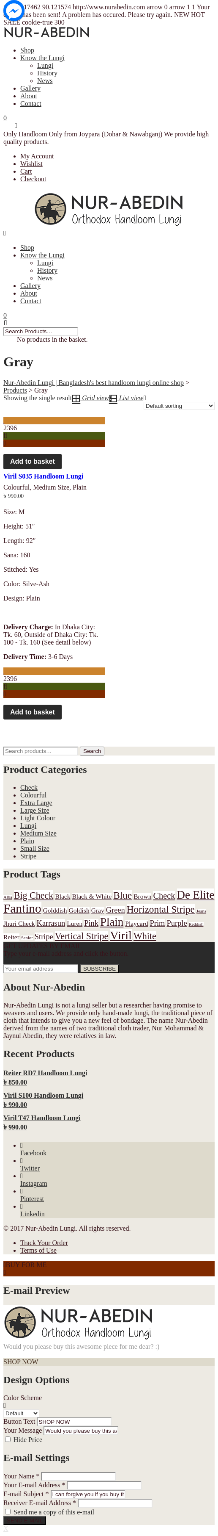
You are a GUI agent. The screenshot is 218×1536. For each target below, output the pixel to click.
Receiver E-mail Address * (39, 1502)
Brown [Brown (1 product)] (142, 896)
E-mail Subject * (26, 1493)
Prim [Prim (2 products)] (157, 923)
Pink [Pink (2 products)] (91, 923)
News (44, 80)
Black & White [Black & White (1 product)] (92, 896)
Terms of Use (38, 1250)
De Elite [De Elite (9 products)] (196, 894)
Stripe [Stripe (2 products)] (44, 937)
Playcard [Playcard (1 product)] (136, 923)
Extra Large (36, 802)
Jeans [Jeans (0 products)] (201, 911)
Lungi (45, 65)
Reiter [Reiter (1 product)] (11, 937)
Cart (26, 171)
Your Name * (21, 1476)
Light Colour (37, 818)
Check (29, 787)
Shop (27, 50)
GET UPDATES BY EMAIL (42, 945)
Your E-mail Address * (34, 1485)
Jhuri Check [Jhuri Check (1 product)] (19, 923)
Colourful (16, 487)
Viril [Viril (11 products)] (121, 935)
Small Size (34, 848)
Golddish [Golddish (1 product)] (55, 910)
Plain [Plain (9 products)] (111, 922)
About (28, 96)
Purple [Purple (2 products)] (176, 923)
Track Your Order (44, 1242)
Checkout (33, 179)
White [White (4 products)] (145, 936)
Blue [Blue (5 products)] (122, 895)
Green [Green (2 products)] (115, 910)
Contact (30, 103)
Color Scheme (22, 1397)
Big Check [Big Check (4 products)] (34, 895)
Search (92, 751)
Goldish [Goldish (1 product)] (79, 910)
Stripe (28, 856)
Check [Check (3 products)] (164, 895)
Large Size (34, 810)
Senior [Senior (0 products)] (27, 937)
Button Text (19, 1421)
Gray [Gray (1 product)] (97, 910)
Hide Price (28, 1439)
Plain (80, 487)
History (47, 73)
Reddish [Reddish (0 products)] (196, 924)
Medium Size (51, 487)
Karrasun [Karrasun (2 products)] (51, 923)
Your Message (22, 1430)
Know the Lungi (42, 57)
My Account (37, 156)
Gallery (30, 88)
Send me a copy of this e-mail (54, 1512)
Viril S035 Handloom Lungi (43, 476)
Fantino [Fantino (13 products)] (22, 908)
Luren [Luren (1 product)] (74, 923)
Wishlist (31, 163)
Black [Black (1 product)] (62, 896)
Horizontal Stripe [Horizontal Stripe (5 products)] (161, 909)
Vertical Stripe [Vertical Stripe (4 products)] (82, 936)
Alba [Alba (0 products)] (7, 897)
